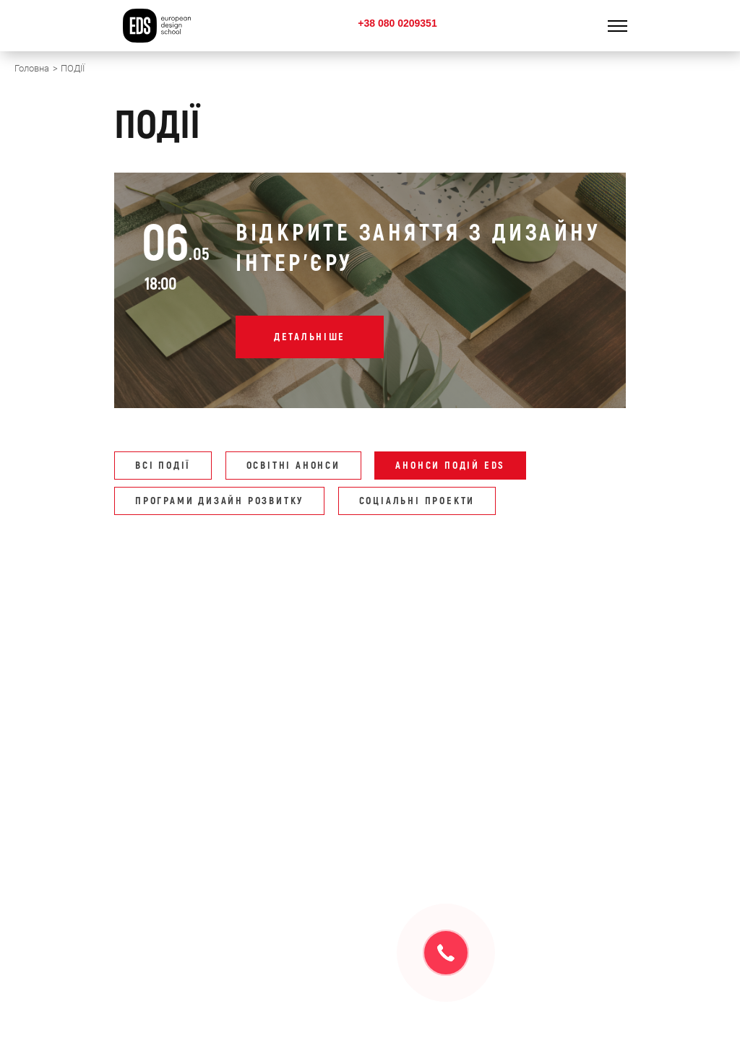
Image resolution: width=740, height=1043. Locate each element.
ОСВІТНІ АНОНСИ (293, 465)
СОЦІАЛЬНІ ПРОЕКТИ (417, 501)
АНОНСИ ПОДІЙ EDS (450, 465)
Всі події (163, 465)
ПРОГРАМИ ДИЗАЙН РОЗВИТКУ (219, 501)
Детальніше (309, 337)
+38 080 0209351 (397, 23)
